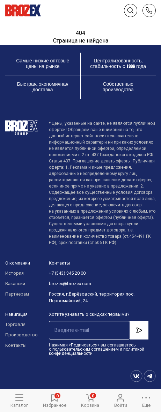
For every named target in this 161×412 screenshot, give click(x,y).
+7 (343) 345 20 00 (67, 273)
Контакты (16, 345)
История (14, 273)
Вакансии (15, 283)
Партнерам (17, 294)
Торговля (15, 324)
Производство (20, 334)
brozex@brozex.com (70, 283)
